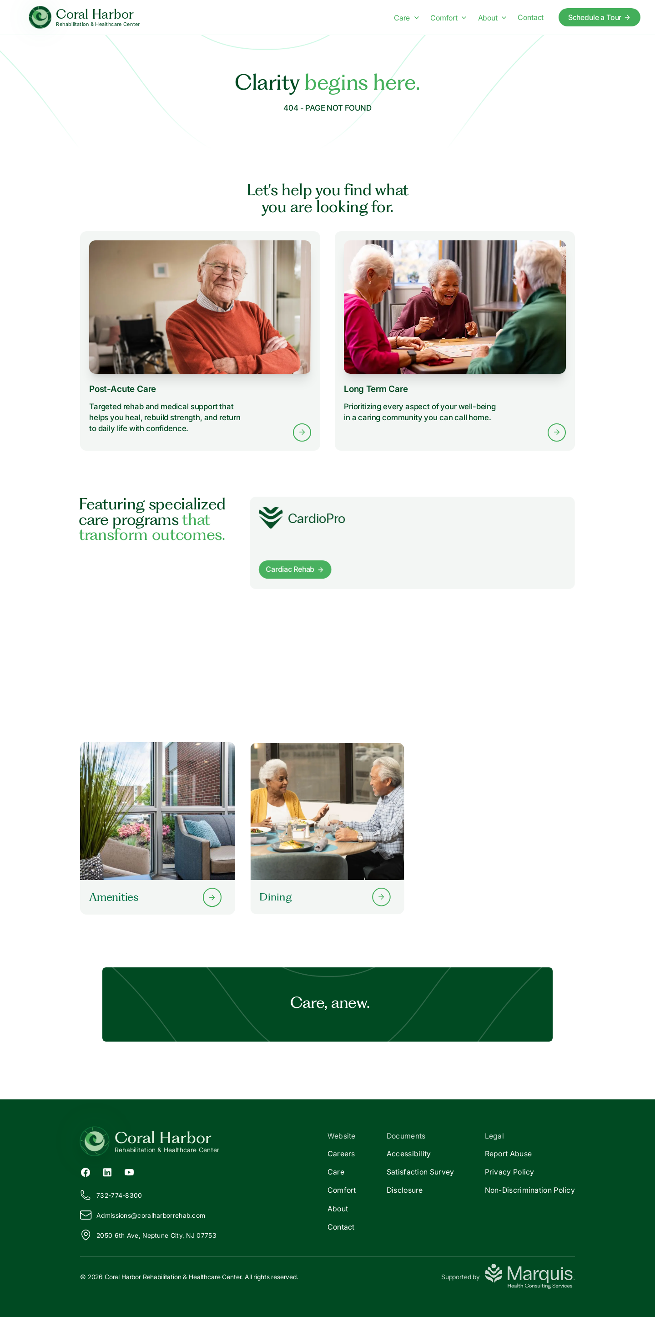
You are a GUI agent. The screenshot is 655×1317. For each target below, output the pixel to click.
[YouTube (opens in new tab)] (129, 1171)
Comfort (342, 1190)
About (338, 1208)
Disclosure (405, 1190)
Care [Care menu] (406, 17)
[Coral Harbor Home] (84, 17)
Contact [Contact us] (531, 17)
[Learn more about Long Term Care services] (455, 341)
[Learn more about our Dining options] (327, 828)
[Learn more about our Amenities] (157, 828)
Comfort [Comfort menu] (448, 17)
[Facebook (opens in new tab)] (85, 1171)
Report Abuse (508, 1153)
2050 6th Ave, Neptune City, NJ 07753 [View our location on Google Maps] (148, 1235)
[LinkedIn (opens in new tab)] (107, 1171)
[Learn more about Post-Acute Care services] (200, 341)
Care (336, 1171)
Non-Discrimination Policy (530, 1190)
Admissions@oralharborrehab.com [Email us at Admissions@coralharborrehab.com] (142, 1215)
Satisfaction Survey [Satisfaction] (420, 1171)
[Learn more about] (412, 543)
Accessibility (409, 1153)
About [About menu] (492, 17)
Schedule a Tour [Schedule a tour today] (599, 17)
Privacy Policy (509, 1171)
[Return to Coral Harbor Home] (204, 1141)
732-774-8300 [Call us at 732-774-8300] (111, 1195)
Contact (341, 1226)
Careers (341, 1153)
